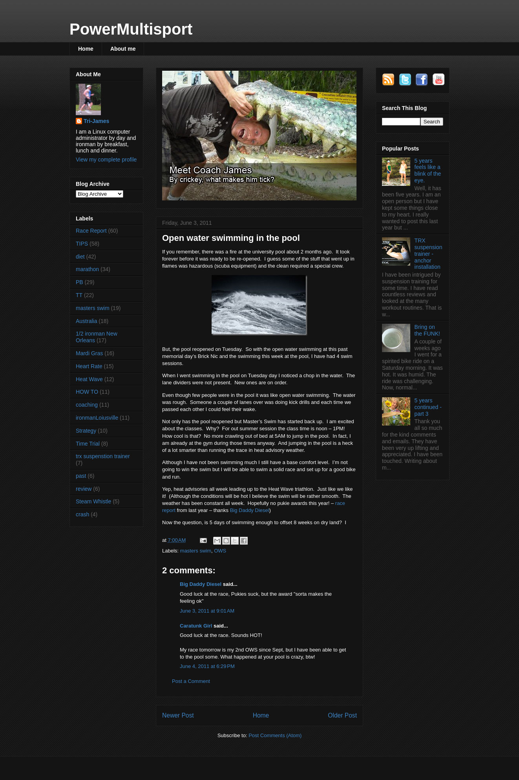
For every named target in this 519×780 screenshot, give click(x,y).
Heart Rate (89, 366)
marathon (87, 269)
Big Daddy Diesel (249, 510)
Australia (86, 321)
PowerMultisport (130, 29)
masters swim (195, 551)
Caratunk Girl (196, 626)
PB (79, 282)
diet (80, 256)
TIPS (82, 243)
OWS (220, 551)
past (81, 476)
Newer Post (178, 715)
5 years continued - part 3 (428, 407)
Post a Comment (191, 681)
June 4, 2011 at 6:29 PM (207, 666)
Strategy (86, 431)
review (83, 489)
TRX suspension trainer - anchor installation (428, 253)
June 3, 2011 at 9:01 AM (207, 611)
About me (123, 49)
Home (85, 49)
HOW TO (87, 392)
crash (82, 514)
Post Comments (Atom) (275, 735)
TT (79, 295)
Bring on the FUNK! (427, 330)
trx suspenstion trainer (103, 456)
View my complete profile (106, 159)
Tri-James (96, 121)
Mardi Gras (89, 353)
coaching (87, 405)
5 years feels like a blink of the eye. (428, 171)
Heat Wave (89, 379)
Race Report (91, 231)
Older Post (342, 715)
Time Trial (88, 443)
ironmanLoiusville (97, 418)
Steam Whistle (93, 501)
